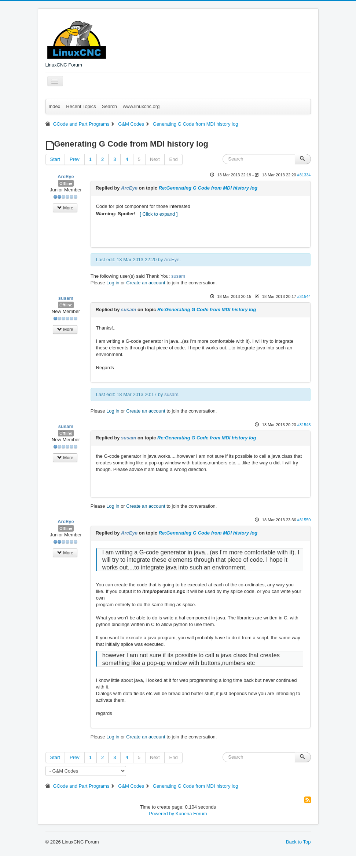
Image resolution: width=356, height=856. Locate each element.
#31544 (304, 296)
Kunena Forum (191, 813)
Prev (75, 159)
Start (55, 159)
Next (155, 159)
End (173, 159)
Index (54, 106)
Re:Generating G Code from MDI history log (208, 188)
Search (109, 106)
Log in (112, 282)
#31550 (304, 520)
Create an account (145, 282)
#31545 (304, 424)
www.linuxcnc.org (141, 106)
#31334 (304, 175)
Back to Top (298, 842)
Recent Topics (81, 106)
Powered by (161, 813)
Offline (65, 183)
